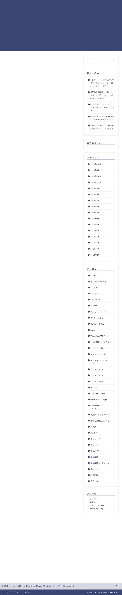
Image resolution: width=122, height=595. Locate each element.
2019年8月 (95, 194)
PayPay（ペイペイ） (99, 312)
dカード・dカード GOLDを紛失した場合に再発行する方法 (102, 118)
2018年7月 (95, 249)
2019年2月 (95, 231)
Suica (93, 330)
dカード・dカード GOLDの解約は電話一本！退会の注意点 (102, 127)
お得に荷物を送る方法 (99, 342)
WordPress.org (96, 509)
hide (45, 188)
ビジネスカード (97, 375)
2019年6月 (95, 207)
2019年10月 (95, 182)
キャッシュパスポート (99, 348)
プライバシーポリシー (12, 592)
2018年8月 (95, 243)
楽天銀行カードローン (99, 463)
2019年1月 (95, 237)
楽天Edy (94, 433)
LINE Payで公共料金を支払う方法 (40, 197)
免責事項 (26, 592)
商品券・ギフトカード (99, 415)
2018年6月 (95, 255)
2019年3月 (95, 225)
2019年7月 (95, 200)
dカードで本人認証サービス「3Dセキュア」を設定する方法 (102, 107)
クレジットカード (98, 354)
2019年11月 (95, 176)
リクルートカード (98, 393)
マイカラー (27, 370)
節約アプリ (95, 469)
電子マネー (95, 481)
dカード (93, 275)
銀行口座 (94, 475)
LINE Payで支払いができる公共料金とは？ (38, 193)
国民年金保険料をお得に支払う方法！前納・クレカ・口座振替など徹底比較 (102, 95)
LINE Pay (11, 59)
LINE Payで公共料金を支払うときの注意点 (44, 200)
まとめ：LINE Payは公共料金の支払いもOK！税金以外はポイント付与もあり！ (48, 204)
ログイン (93, 499)
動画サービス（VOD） (96, 407)
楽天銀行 (94, 457)
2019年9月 (95, 188)
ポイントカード (97, 381)
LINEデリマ (95, 294)
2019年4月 (95, 219)
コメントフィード (97, 506)
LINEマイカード (97, 300)
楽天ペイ (94, 445)
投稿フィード (95, 502)
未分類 (93, 427)
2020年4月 (95, 170)
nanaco (93, 306)
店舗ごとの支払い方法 (99, 421)
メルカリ (94, 388)
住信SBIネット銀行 (98, 400)
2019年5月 (95, 212)
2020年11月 (95, 164)
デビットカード (97, 369)
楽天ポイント (96, 451)
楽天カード (95, 439)
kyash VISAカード (98, 282)
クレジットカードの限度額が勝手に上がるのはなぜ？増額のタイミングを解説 (102, 83)
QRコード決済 (96, 318)
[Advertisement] (61, 34)
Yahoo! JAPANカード (99, 336)
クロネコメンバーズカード (99, 361)
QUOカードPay (97, 324)
